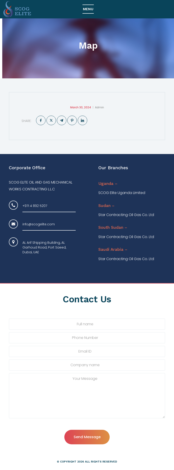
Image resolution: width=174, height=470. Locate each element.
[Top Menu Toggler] (88, 9)
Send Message (87, 437)
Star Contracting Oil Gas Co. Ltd (126, 215)
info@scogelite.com (38, 224)
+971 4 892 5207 (34, 206)
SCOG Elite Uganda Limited (121, 193)
